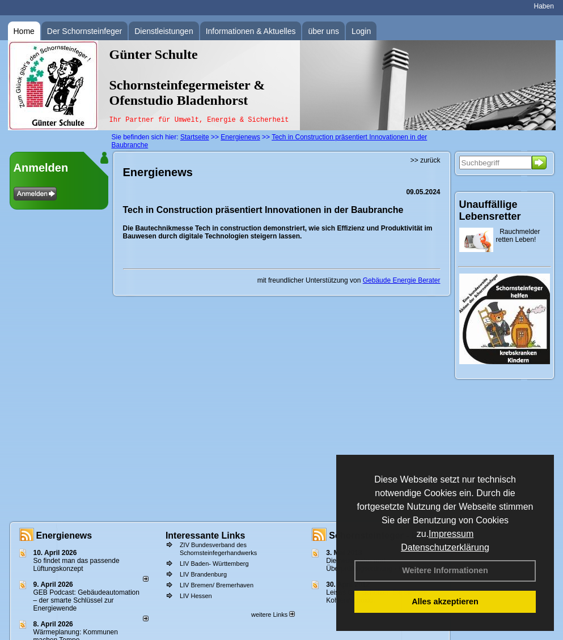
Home (24, 31)
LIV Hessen (196, 595)
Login (361, 31)
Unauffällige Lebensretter (490, 210)
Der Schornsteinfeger (84, 31)
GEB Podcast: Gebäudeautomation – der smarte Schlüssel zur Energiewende (86, 600)
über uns (323, 31)
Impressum (451, 534)
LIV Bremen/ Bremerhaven (216, 585)
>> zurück (425, 160)
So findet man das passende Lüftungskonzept (76, 565)
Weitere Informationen (445, 570)
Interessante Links (205, 535)
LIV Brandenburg (203, 574)
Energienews (64, 535)
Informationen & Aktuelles (251, 31)
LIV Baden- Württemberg (214, 563)
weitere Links (273, 614)
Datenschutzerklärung (445, 547)
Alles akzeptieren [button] (445, 601)
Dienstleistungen (163, 31)
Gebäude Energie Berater (402, 280)
